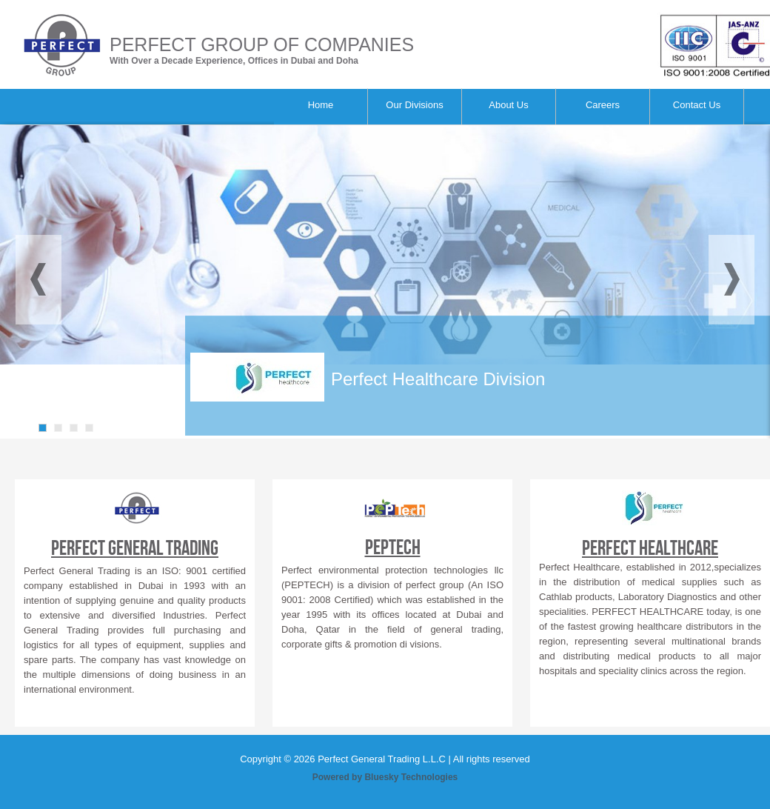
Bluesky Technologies (411, 777)
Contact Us (696, 104)
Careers (603, 104)
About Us (508, 104)
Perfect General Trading (134, 548)
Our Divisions (414, 104)
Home (321, 104)
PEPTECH (393, 548)
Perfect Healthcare (650, 548)
